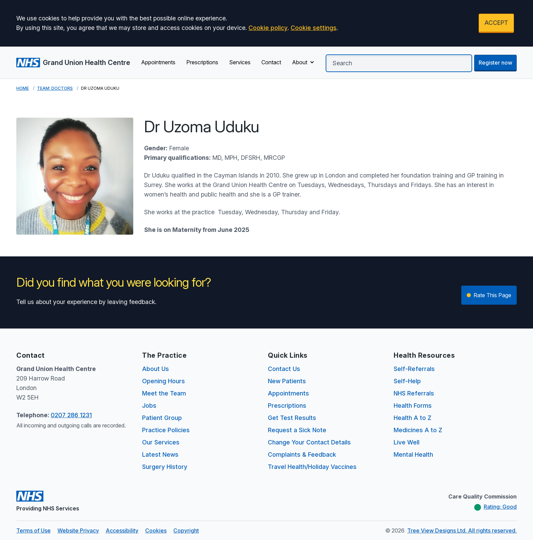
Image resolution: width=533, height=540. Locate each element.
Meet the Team (164, 393)
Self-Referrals (414, 368)
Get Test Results (292, 417)
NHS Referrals (414, 393)
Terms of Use (33, 530)
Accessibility (122, 530)
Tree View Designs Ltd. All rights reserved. (462, 530)
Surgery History (164, 466)
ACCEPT (496, 22)
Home (22, 88)
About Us (155, 368)
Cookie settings (314, 27)
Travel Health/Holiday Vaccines (312, 466)
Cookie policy (268, 27)
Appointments (158, 62)
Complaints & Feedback (302, 454)
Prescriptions (202, 62)
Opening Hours (163, 381)
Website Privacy (78, 530)
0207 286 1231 (71, 415)
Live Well (406, 442)
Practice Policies (166, 430)
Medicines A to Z (418, 430)
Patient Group (162, 417)
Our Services (160, 442)
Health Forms (413, 405)
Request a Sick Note (297, 430)
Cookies (156, 530)
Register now (495, 62)
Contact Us (284, 368)
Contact (271, 62)
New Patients (287, 381)
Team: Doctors (55, 88)
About (303, 62)
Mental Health (413, 454)
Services (240, 62)
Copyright (186, 530)
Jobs (149, 405)
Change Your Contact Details (309, 442)
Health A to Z (412, 417)
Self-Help (407, 381)
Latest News (160, 454)
